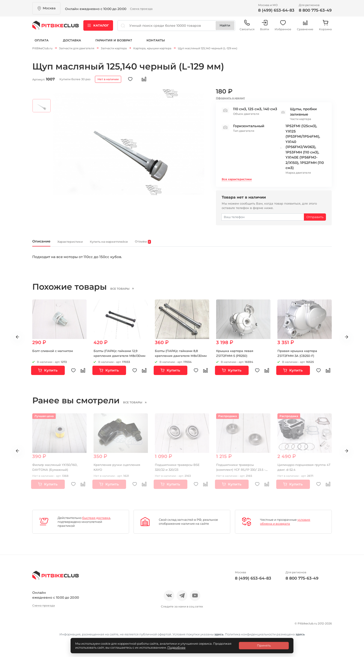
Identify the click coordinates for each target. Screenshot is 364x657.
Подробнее (176, 647)
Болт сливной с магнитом (54, 354)
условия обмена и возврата (285, 525)
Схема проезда (141, 8)
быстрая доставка (96, 521)
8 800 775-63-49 (315, 10)
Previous (14, 341)
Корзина (325, 27)
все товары (127, 292)
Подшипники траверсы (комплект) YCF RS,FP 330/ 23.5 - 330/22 (243, 473)
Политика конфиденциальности (63, 634)
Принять (264, 645)
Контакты (155, 44)
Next (350, 341)
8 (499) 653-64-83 (276, 10)
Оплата (42, 44)
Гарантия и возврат (113, 44)
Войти (264, 27)
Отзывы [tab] (186, 244)
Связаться (247, 27)
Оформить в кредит (230, 99)
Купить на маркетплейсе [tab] (139, 244)
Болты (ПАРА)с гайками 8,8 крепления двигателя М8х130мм (178, 359)
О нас (37, 626)
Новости (76, 626)
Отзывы (55, 626)
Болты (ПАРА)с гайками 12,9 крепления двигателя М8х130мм (117, 359)
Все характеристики (237, 180)
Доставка (72, 44)
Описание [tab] (45, 244)
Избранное (283, 27)
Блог (93, 626)
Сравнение (305, 27)
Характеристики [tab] (85, 244)
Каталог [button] (98, 28)
